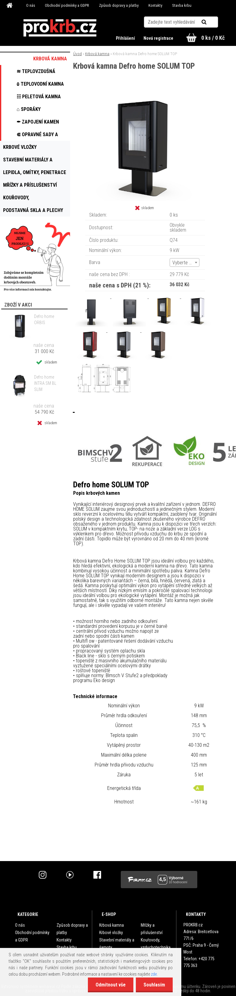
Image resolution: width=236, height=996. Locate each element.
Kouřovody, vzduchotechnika (156, 943)
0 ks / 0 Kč (213, 38)
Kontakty (155, 5)
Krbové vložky (111, 932)
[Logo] (60, 28)
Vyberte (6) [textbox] (183, 263)
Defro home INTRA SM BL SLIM (45, 383)
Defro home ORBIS (44, 319)
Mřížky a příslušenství (152, 929)
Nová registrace (158, 38)
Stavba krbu (181, 5)
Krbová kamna (97, 53)
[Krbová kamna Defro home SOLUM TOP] (145, 96)
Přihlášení (126, 38)
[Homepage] (10, 5)
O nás (30, 5)
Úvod (77, 53)
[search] (211, 22)
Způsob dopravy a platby (119, 5)
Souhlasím (154, 985)
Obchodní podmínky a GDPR (67, 5)
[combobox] (184, 262)
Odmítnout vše (111, 985)
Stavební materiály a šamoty (116, 943)
